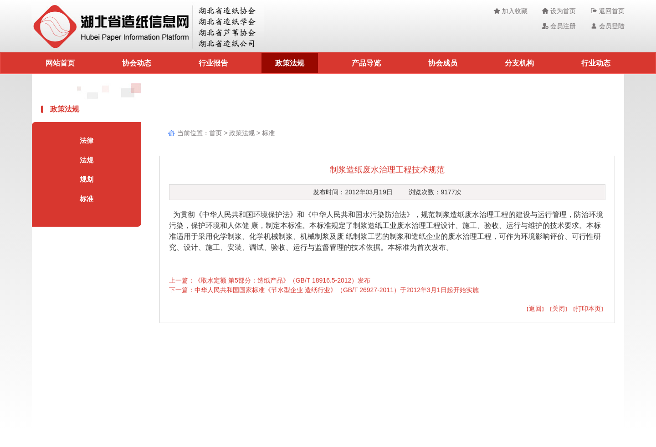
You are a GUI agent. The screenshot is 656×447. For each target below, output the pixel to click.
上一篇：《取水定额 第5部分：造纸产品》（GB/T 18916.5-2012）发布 (269, 281)
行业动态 (595, 63)
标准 (85, 199)
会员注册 (560, 26)
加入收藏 (511, 11)
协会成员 (442, 63)
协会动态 (136, 63)
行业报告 (213, 63)
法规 (85, 160)
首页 (214, 133)
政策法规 (289, 63)
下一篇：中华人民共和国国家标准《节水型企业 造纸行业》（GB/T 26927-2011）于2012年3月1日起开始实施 (324, 291)
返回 (535, 310)
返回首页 (609, 11)
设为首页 (560, 11)
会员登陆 (609, 26)
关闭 (558, 310)
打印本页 (588, 310)
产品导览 (366, 63)
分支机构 (519, 63)
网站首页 (60, 63)
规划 (85, 179)
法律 (85, 140)
